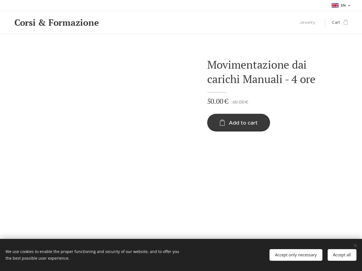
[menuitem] (308, 22)
